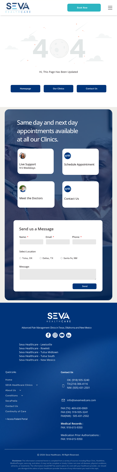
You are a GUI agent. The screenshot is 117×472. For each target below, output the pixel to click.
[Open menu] (110, 8)
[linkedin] (68, 335)
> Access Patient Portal (16, 419)
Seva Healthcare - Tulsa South (37, 356)
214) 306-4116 (79, 383)
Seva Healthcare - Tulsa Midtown (38, 352)
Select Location (27, 251)
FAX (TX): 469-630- (71, 408)
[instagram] (55, 335)
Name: (22, 237)
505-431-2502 (81, 416)
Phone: (76, 237)
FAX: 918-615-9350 (71, 427)
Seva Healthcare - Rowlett (34, 348)
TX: (69, 383)
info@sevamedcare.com (81, 400)
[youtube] (61, 335)
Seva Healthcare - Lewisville (35, 344)
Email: (49, 237)
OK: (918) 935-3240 (78, 380)
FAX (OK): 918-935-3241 (74, 412)
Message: (24, 266)
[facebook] (48, 335)
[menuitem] (30, 379)
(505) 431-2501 (81, 387)
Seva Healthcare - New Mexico (37, 360)
